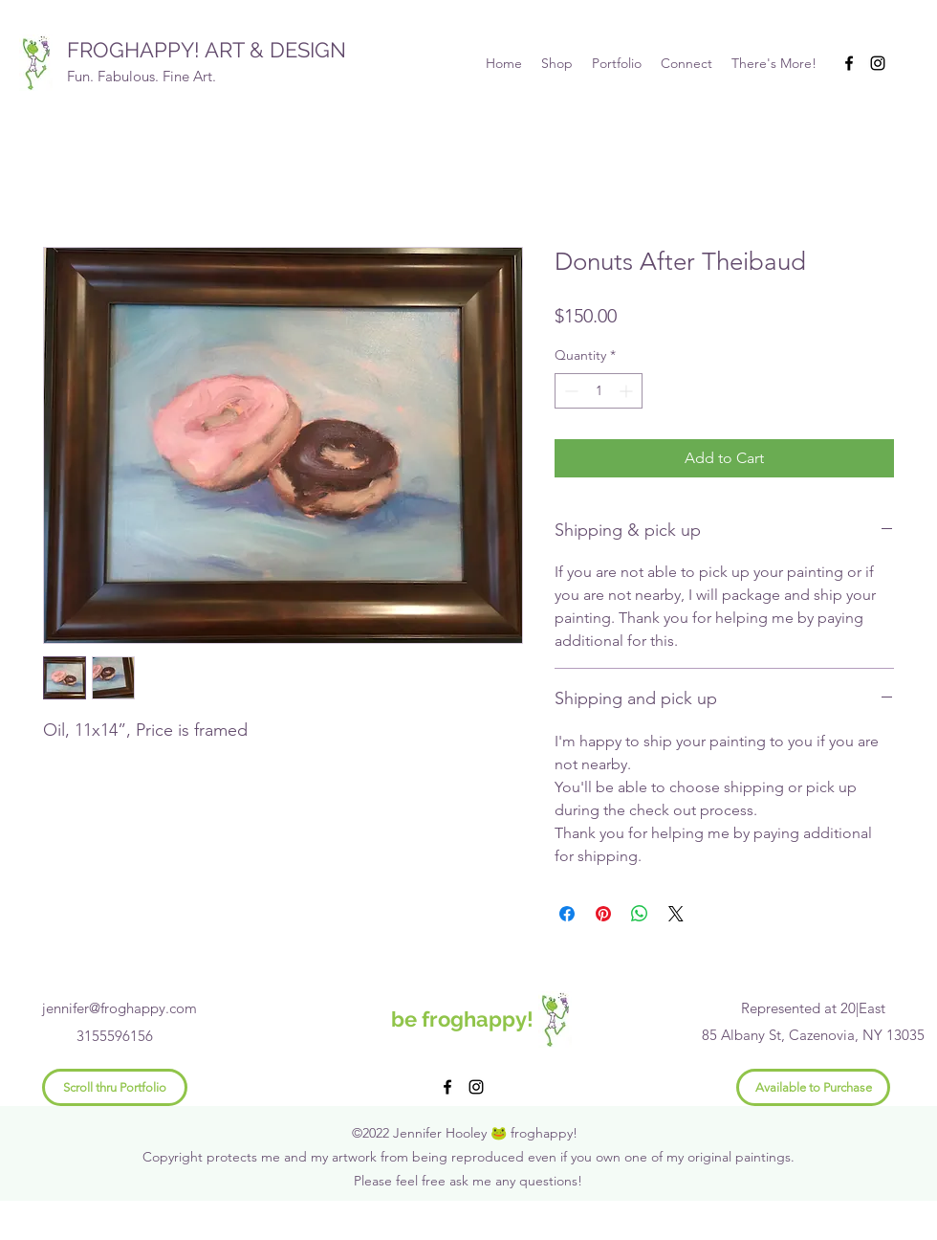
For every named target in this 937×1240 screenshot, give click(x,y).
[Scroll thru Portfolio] (114, 1087)
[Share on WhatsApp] (639, 913)
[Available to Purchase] (813, 1087)
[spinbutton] (598, 391)
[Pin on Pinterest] (603, 913)
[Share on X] (676, 913)
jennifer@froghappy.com (119, 1008)
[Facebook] (849, 63)
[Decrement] (569, 391)
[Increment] (628, 391)
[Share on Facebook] (567, 913)
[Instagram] (877, 63)
